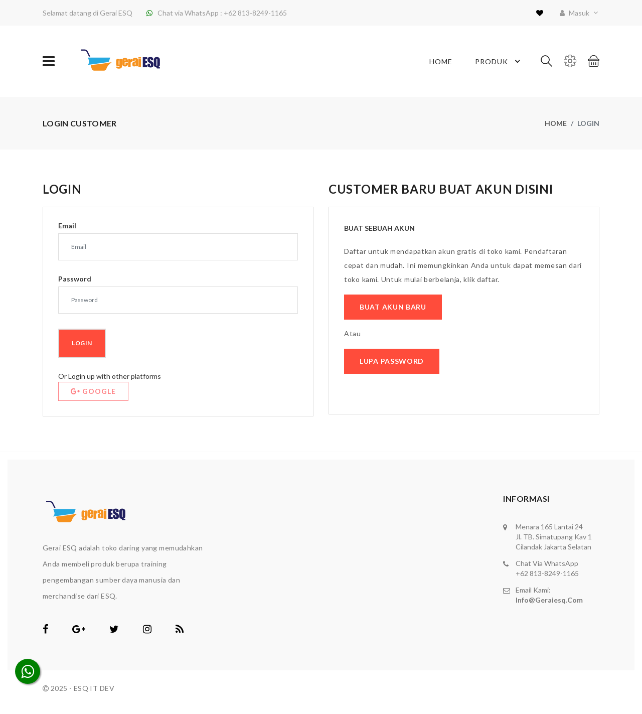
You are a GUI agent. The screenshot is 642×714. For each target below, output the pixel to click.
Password (74, 278)
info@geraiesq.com (549, 600)
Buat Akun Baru (393, 307)
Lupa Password (392, 361)
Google (93, 391)
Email (67, 225)
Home (440, 61)
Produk (499, 61)
